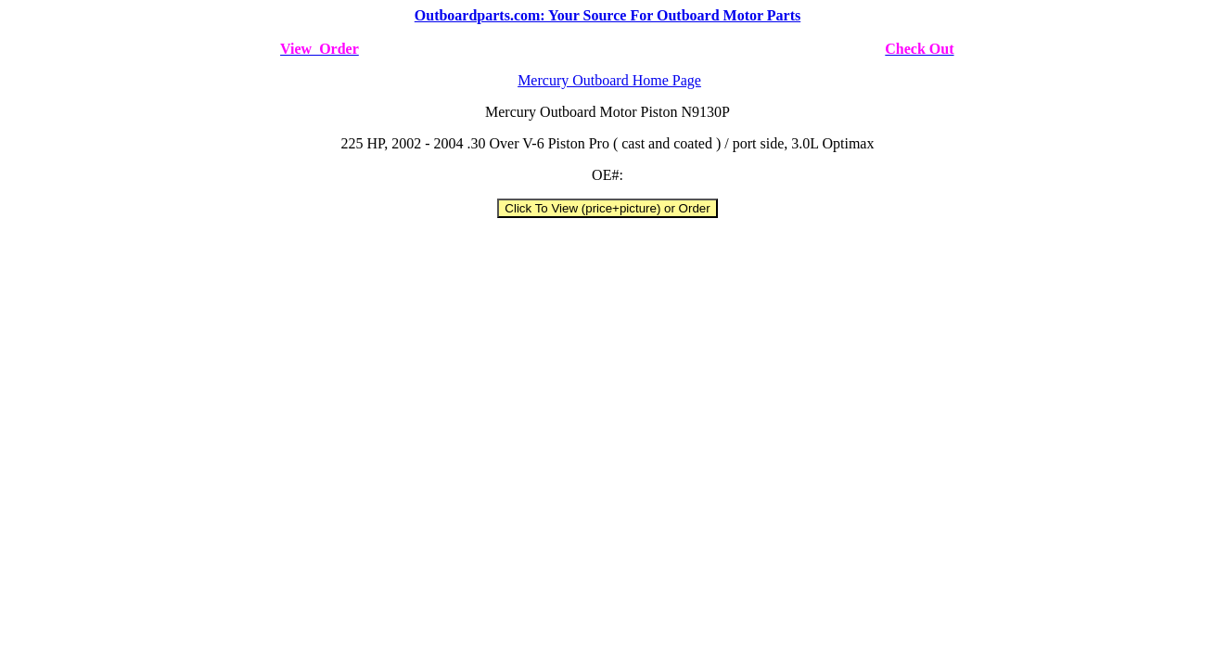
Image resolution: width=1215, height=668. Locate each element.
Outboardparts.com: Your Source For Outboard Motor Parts (607, 15)
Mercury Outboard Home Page (609, 80)
